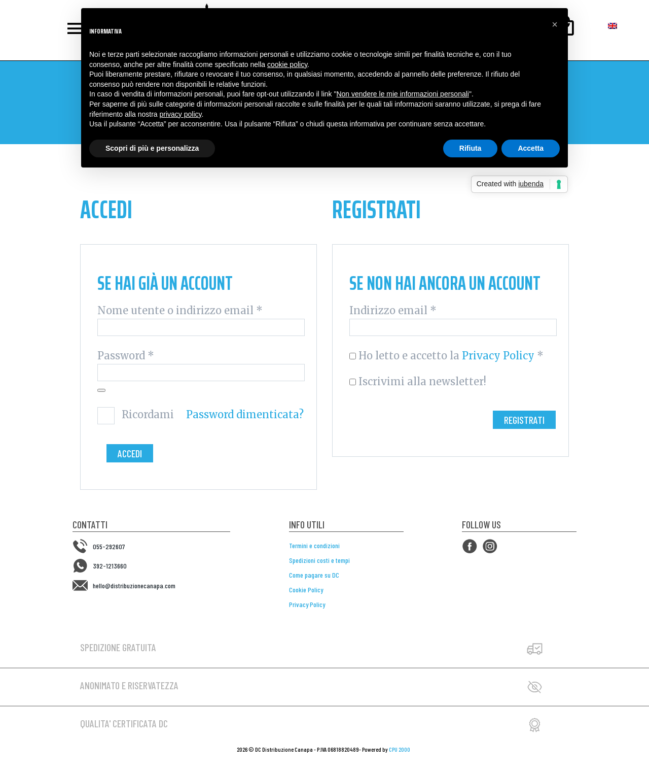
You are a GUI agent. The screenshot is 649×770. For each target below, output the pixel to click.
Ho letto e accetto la (446, 355)
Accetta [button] (531, 148)
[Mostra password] (101, 390)
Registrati (524, 420)
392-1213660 (110, 565)
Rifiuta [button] (470, 148)
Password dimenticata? (245, 414)
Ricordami (148, 414)
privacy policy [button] (181, 114)
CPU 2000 (399, 749)
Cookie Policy (306, 589)
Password (125, 355)
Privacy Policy (498, 355)
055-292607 (109, 546)
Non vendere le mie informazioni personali (402, 94)
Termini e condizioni (314, 545)
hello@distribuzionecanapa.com (134, 585)
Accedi (130, 453)
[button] (555, 24)
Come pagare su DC (314, 575)
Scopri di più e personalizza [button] (152, 148)
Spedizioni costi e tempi (319, 560)
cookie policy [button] (287, 64)
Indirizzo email (393, 310)
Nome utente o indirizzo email (180, 310)
